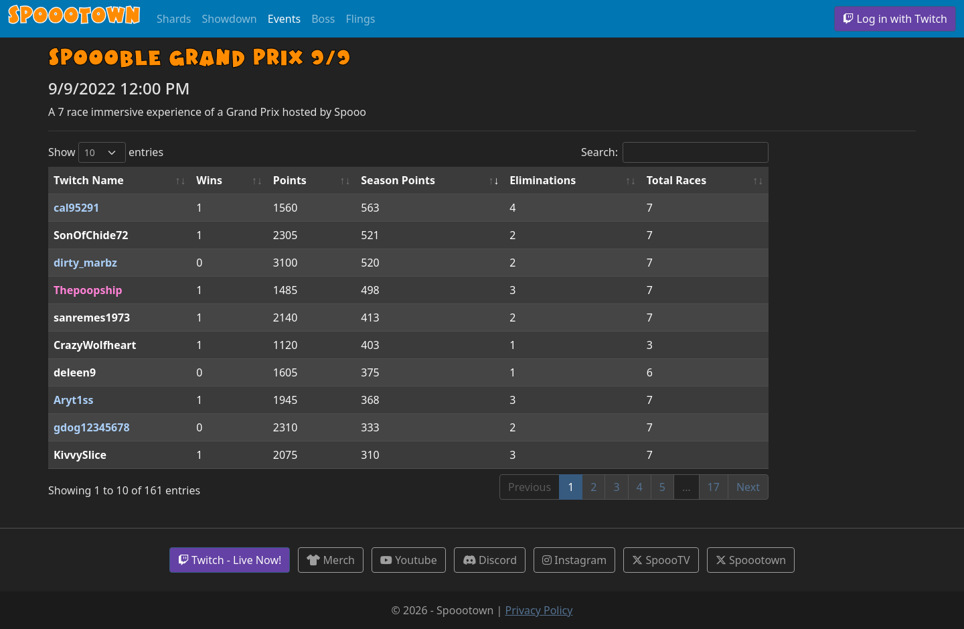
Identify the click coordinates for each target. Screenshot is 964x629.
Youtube (408, 560)
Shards (174, 18)
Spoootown (751, 560)
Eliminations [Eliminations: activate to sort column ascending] (542, 180)
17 (714, 487)
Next (748, 487)
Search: (675, 152)
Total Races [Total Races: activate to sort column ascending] (677, 180)
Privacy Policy (538, 610)
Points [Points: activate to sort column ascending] (290, 180)
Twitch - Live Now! (229, 560)
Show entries (105, 152)
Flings (361, 18)
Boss (323, 18)
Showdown (229, 18)
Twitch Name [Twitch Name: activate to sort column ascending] (89, 180)
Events (284, 18)
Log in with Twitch (895, 18)
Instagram (574, 560)
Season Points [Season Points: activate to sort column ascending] (398, 180)
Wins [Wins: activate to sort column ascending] (209, 180)
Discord (490, 560)
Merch (331, 560)
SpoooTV (661, 560)
